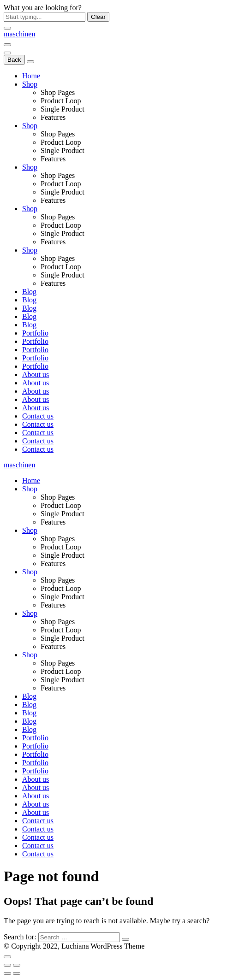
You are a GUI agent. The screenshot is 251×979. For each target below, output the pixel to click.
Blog (29, 291)
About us (35, 374)
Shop (29, 84)
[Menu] (7, 44)
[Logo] (19, 34)
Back (14, 59)
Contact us (38, 416)
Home (31, 76)
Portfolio (35, 333)
